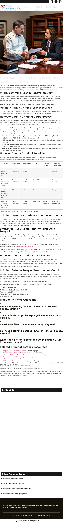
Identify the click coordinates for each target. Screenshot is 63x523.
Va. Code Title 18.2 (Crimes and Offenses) (17, 112)
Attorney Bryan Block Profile (12, 359)
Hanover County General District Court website (19, 114)
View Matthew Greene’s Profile (40, 252)
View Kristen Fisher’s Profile (24, 246)
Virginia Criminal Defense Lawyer (14, 351)
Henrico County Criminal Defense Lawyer (17, 353)
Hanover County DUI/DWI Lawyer (14, 357)
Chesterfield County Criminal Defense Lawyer (18, 355)
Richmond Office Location (12, 361)
